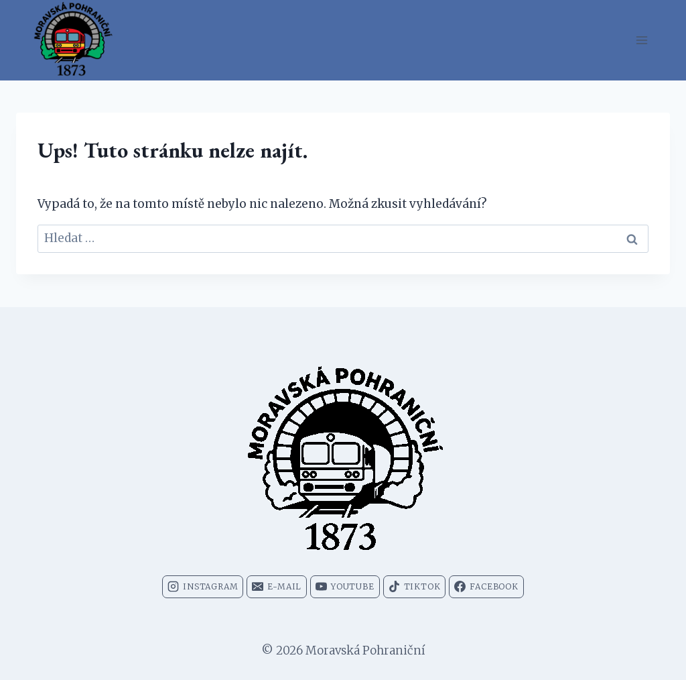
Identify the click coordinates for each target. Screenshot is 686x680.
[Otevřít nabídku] (641, 40)
